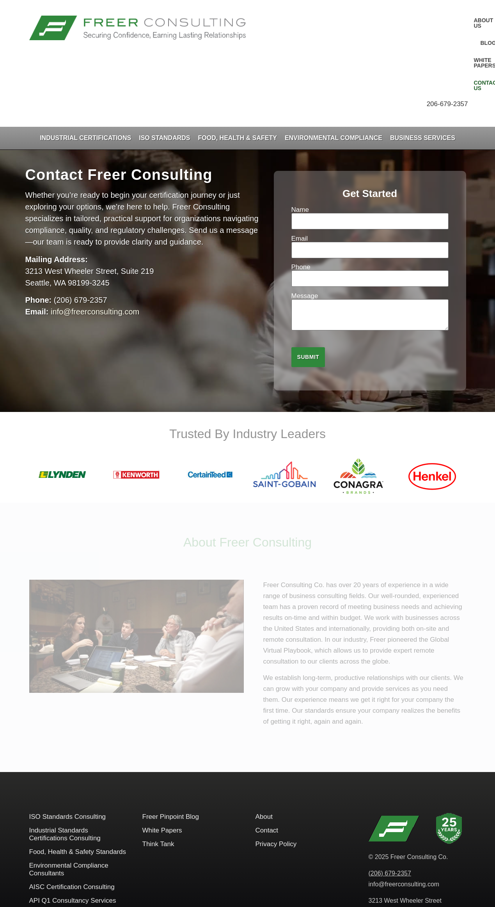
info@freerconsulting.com (95, 244)
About (264, 749)
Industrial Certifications (85, 70)
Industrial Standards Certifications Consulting (65, 766)
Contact (267, 762)
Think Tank (158, 776)
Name (370, 147)
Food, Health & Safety (237, 70)
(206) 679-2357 (390, 805)
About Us (324, 20)
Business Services (422, 70)
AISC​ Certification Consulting (72, 819)
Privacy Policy (276, 776)
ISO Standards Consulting (67, 749)
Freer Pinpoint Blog (170, 749)
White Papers (398, 20)
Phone (370, 205)
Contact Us (448, 20)
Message (370, 244)
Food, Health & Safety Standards (77, 784)
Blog (358, 20)
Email (370, 176)
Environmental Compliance (333, 70)
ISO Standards (164, 70)
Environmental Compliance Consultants (68, 801)
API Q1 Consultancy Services (72, 832)
